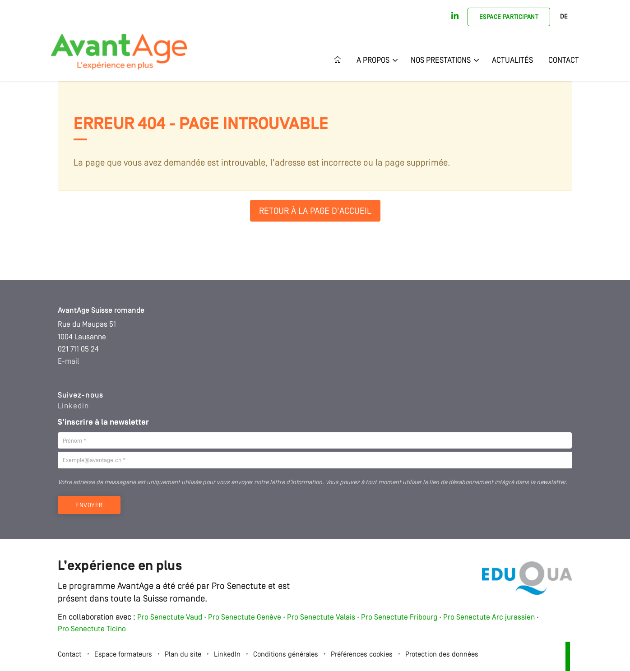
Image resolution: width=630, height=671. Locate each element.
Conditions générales (285, 655)
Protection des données (441, 655)
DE (564, 17)
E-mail (68, 361)
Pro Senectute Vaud (169, 617)
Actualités (512, 60)
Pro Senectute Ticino (92, 629)
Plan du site (183, 655)
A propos (373, 60)
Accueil (341, 60)
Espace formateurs (123, 655)
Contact (563, 60)
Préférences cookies (362, 655)
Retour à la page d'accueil (315, 212)
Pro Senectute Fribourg (399, 617)
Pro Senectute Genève (244, 617)
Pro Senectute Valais (321, 617)
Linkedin (73, 406)
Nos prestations (441, 60)
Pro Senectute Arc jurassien (490, 617)
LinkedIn (227, 655)
